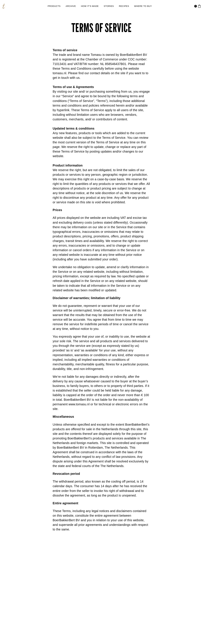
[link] (54, 6)
